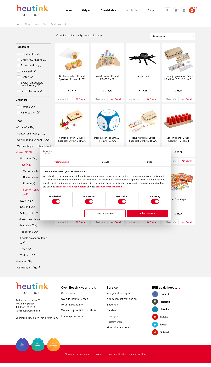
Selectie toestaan (105, 213)
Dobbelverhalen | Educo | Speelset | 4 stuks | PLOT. (72, 78)
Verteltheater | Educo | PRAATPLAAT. (107, 78)
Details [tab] (105, 162)
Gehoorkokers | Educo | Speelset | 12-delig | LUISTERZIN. (178, 140)
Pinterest (160, 332)
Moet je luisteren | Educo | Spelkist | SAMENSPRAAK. (143, 139)
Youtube (160, 317)
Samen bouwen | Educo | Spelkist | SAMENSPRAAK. (72, 139)
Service (112, 287)
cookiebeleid (79, 186)
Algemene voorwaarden (77, 353)
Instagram (161, 302)
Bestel (80, 99)
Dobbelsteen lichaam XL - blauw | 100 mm (107, 139)
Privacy (98, 353)
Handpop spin (143, 76)
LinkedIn (160, 309)
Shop (19, 121)
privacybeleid (63, 186)
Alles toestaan (147, 213)
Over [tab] (149, 162)
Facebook (160, 294)
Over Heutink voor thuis (78, 287)
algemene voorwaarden (109, 186)
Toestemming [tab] (61, 162)
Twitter (159, 325)
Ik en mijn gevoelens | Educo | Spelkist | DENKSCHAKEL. (178, 78)
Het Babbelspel (179, 199)
